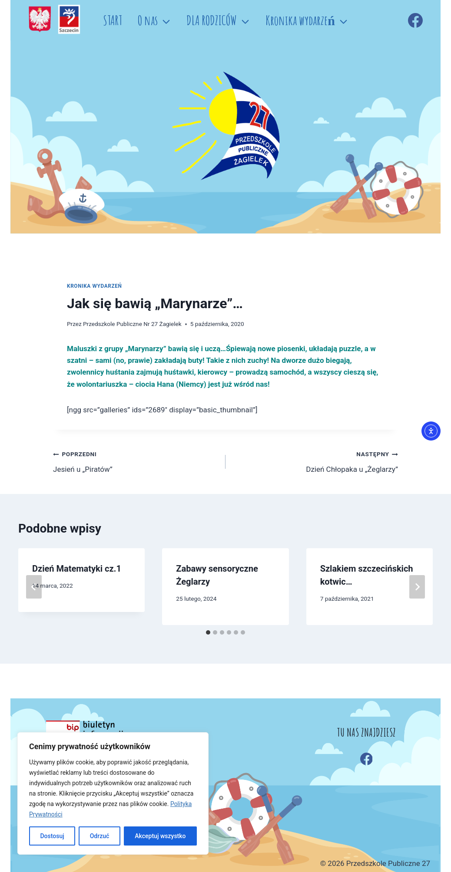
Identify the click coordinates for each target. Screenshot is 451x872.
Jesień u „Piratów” (135, 461)
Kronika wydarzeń (94, 286)
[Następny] (417, 587)
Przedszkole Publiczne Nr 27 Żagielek (132, 323)
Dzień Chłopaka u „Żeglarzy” (315, 461)
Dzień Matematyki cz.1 (76, 568)
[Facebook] (415, 20)
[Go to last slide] (34, 587)
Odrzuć (99, 836)
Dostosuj (52, 836)
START (112, 20)
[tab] (208, 632)
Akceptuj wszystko (160, 836)
